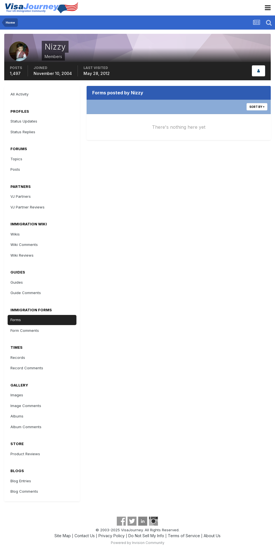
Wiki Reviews (22, 255)
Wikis (15, 234)
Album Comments (25, 427)
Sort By (257, 106)
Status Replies (22, 132)
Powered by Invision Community (137, 543)
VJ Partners (20, 196)
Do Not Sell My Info (146, 535)
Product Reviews (25, 454)
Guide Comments (25, 292)
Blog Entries (20, 481)
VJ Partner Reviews (27, 207)
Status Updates (23, 121)
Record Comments (26, 368)
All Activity (19, 94)
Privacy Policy (111, 535)
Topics (16, 159)
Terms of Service (184, 535)
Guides (16, 282)
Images (16, 395)
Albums (16, 416)
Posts (15, 169)
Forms (15, 319)
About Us (212, 535)
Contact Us (84, 535)
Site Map (62, 535)
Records (17, 357)
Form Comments (24, 330)
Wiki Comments (24, 244)
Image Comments (25, 405)
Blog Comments (24, 491)
